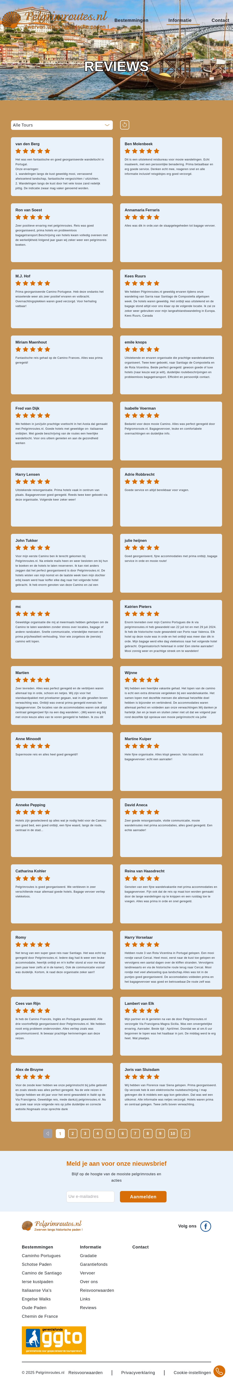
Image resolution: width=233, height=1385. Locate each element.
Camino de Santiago (42, 1273)
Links (85, 1299)
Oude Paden (34, 1307)
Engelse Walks (36, 1299)
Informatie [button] (183, 20)
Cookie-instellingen (192, 1372)
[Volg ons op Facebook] (194, 1224)
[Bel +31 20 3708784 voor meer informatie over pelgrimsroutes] (219, 1371)
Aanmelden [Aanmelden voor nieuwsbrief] (143, 1196)
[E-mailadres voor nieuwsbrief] (90, 1196)
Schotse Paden (37, 1264)
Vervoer (87, 1273)
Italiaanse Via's (37, 1290)
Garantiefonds (94, 1264)
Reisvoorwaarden (97, 1290)
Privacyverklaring (138, 1372)
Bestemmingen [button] (134, 20)
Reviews (88, 1307)
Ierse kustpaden (37, 1281)
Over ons (89, 1281)
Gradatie (88, 1255)
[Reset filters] (124, 124)
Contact (220, 20)
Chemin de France (40, 1316)
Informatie (90, 1247)
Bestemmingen (37, 1247)
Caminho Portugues (41, 1255)
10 (172, 1133)
